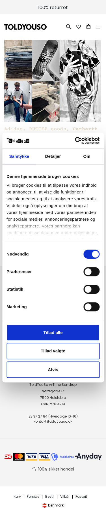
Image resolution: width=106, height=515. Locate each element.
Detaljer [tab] (53, 156)
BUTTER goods (47, 129)
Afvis (53, 369)
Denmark (53, 505)
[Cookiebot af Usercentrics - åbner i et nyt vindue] (75, 140)
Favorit (81, 497)
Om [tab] (86, 156)
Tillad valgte (53, 350)
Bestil (49, 497)
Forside (33, 497)
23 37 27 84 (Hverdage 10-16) (53, 416)
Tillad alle (52, 332)
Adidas (13, 129)
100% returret (53, 7)
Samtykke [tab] (19, 156)
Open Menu (99, 27)
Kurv (17, 497)
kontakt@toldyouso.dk (53, 421)
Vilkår (65, 497)
